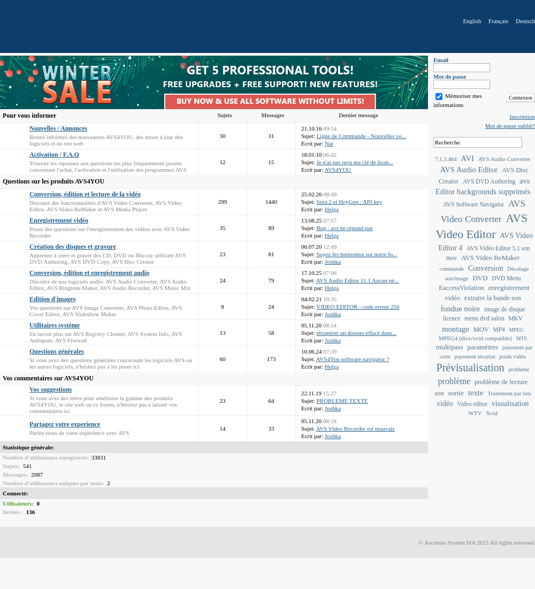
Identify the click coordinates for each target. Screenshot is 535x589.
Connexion (520, 98)
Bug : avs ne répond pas (344, 228)
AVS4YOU (337, 169)
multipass (449, 347)
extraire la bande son (492, 298)
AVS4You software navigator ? (352, 359)
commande (452, 269)
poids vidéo (512, 356)
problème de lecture (501, 382)
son (439, 393)
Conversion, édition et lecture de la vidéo (85, 194)
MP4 (499, 329)
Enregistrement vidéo (58, 220)
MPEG (516, 330)
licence (451, 318)
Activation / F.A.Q (54, 154)
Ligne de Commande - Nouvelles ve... (361, 136)
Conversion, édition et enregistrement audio (89, 273)
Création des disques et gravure (72, 246)
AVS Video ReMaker (490, 258)
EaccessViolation (461, 288)
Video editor (472, 404)
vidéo (445, 404)
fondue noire (460, 308)
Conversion (485, 268)
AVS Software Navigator (473, 204)
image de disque (504, 309)
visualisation (510, 404)
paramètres (482, 347)
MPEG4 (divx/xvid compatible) (475, 338)
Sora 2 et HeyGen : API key (349, 201)
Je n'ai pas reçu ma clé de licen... (354, 162)
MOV (481, 329)
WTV (475, 413)
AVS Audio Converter (504, 159)
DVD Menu (506, 278)
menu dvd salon (484, 318)
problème (454, 381)
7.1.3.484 (445, 159)
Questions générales (56, 351)
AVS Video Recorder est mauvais (355, 428)
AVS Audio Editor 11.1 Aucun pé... (357, 280)
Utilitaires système (54, 325)
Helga (332, 209)
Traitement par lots (509, 393)
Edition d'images (52, 299)
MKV (515, 318)
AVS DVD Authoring (489, 181)
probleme (518, 369)
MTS (521, 338)
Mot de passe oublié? (510, 126)
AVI (467, 158)
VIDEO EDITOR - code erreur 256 (357, 306)
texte (476, 392)
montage (455, 329)
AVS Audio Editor (469, 169)
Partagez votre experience (64, 424)
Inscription (522, 116)
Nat (329, 143)
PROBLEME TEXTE (342, 400)
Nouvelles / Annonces (58, 128)
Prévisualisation (471, 367)
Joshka (333, 261)
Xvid (492, 413)
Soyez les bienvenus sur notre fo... (356, 254)
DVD (479, 278)
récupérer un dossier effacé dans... (356, 333)
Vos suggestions (50, 389)
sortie (456, 393)
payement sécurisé (475, 356)
